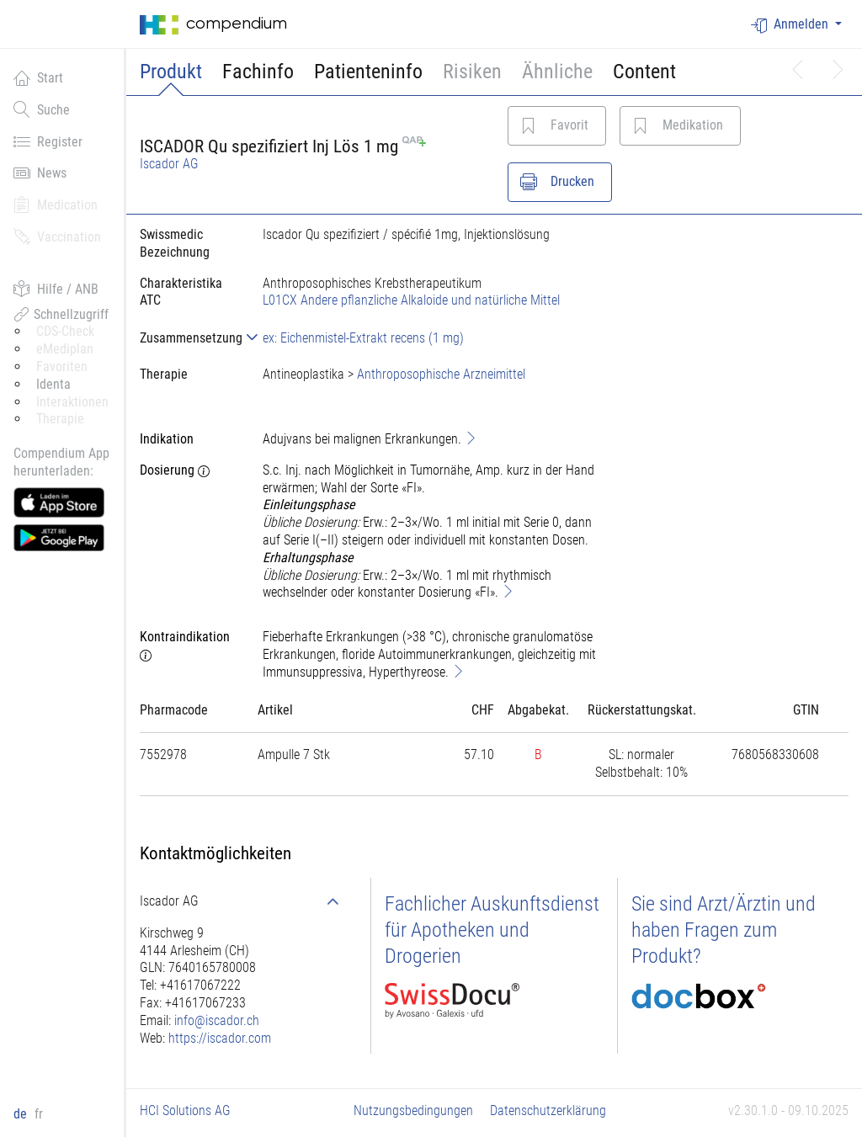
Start (38, 77)
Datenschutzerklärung (548, 1110)
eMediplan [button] (64, 349)
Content (644, 71)
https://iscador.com (219, 1038)
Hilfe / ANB (55, 288)
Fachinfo (258, 71)
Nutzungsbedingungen (413, 1110)
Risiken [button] (472, 71)
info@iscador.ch (216, 1020)
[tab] (188, 338)
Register (47, 141)
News (40, 172)
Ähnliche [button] (557, 71)
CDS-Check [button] (65, 331)
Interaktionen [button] (72, 402)
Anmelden (791, 25)
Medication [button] (55, 204)
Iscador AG (169, 164)
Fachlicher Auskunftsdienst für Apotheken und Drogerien (492, 930)
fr (39, 1114)
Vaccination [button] (57, 236)
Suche (41, 109)
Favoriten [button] (62, 367)
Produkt (171, 71)
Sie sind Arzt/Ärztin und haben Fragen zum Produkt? (723, 930)
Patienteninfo (368, 71)
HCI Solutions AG (185, 1110)
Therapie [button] (60, 419)
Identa (53, 384)
